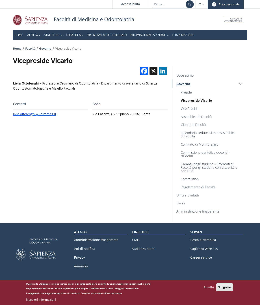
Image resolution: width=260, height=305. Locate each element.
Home (17, 49)
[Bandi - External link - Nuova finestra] (209, 203)
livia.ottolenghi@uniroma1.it (34, 114)
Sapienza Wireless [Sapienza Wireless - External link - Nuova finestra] (204, 248)
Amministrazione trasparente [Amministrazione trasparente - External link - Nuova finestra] (96, 240)
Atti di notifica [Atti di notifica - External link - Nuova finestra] (84, 248)
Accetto (209, 287)
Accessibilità (130, 4)
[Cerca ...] (190, 4)
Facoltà (30, 49)
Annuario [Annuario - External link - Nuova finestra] (81, 266)
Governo (45, 49)
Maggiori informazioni (41, 300)
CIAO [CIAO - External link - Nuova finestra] (136, 240)
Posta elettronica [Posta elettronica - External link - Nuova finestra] (203, 240)
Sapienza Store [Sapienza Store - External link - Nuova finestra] (143, 248)
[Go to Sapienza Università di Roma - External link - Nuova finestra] (33, 19)
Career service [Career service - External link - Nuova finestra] (201, 257)
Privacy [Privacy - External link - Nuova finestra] (79, 257)
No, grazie (224, 287)
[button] (202, 4)
